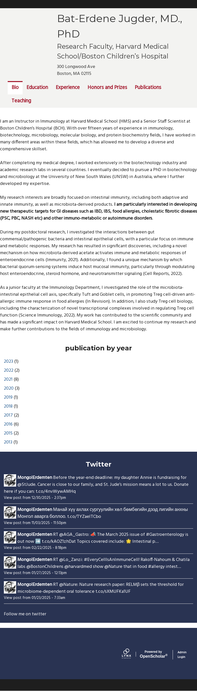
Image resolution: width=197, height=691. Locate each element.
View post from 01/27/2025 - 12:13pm (35, 573)
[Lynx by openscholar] (131, 654)
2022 (8, 370)
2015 (8, 433)
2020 (9, 388)
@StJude (26, 484)
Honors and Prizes (107, 88)
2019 (8, 397)
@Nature (113, 566)
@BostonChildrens (44, 566)
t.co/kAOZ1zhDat (59, 541)
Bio (15, 88)
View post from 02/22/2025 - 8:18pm (35, 548)
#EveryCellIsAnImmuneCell (111, 560)
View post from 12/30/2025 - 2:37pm (35, 498)
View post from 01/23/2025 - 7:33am (34, 598)
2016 (8, 424)
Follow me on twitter (25, 614)
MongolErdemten (34, 477)
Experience (68, 88)
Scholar (153, 654)
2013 (8, 442)
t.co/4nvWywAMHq (56, 491)
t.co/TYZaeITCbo (84, 516)
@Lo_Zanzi (70, 560)
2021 (8, 379)
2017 (8, 415)
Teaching (21, 101)
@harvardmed (78, 566)
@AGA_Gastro (73, 534)
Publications (148, 88)
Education (37, 88)
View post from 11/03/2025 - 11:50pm (35, 523)
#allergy (156, 566)
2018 (8, 406)
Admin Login (182, 654)
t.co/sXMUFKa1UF (113, 591)
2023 (8, 361)
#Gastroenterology (165, 534)
